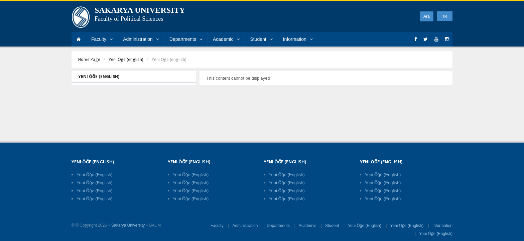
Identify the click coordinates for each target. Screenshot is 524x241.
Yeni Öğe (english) (126, 59)
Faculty (102, 39)
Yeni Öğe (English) (95, 174)
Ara (426, 16)
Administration (141, 39)
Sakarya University (128, 225)
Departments (186, 39)
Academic (226, 39)
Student (261, 39)
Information (298, 39)
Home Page (89, 59)
